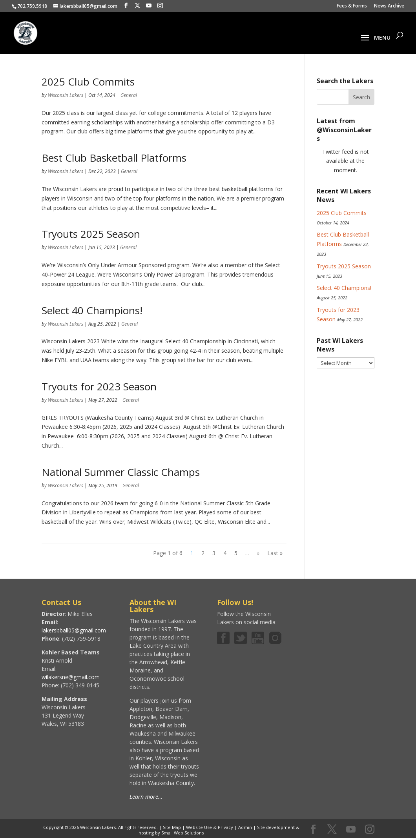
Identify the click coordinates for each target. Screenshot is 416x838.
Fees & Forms (352, 6)
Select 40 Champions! (92, 310)
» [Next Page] (258, 553)
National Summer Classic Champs (121, 472)
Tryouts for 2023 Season (99, 386)
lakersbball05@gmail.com (74, 630)
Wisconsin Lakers (65, 95)
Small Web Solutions (182, 833)
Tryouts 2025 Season (91, 234)
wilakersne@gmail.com (71, 677)
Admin (245, 827)
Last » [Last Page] (275, 553)
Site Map (172, 827)
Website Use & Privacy (209, 827)
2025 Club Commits (88, 82)
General (128, 95)
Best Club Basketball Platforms (114, 158)
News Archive (389, 6)
